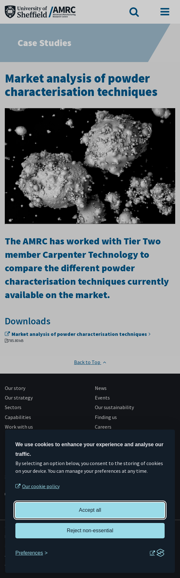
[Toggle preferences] (31, 553)
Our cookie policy (41, 486)
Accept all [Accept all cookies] (90, 510)
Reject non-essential (90, 530)
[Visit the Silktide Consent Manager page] (157, 553)
